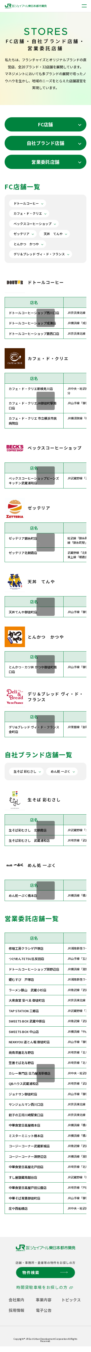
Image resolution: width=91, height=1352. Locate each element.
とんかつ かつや (26, 244)
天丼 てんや (53, 233)
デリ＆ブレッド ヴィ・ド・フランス (39, 254)
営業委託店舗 (45, 161)
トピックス (71, 1300)
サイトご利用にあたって (43, 1331)
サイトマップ (74, 1337)
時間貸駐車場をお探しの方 (41, 1287)
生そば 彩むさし (25, 771)
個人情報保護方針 (14, 1331)
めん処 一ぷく (60, 771)
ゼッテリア (21, 233)
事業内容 (43, 1300)
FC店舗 (45, 124)
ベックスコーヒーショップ (32, 223)
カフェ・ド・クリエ (28, 213)
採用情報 (16, 1310)
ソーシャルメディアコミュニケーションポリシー (33, 1337)
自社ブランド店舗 (45, 143)
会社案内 (16, 1300)
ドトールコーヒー (26, 203)
